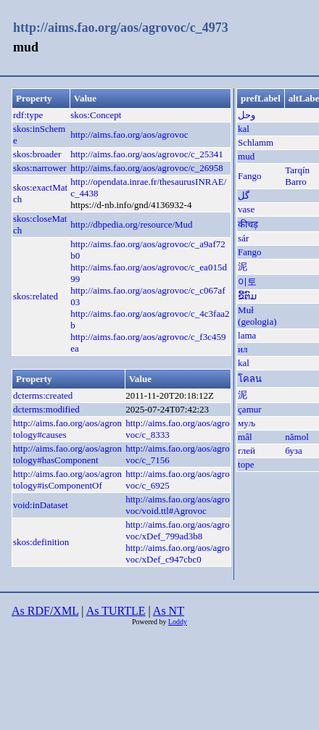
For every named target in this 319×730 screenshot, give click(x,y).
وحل (246, 114)
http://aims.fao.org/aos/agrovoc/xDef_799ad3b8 (177, 530)
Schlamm (255, 142)
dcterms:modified (46, 409)
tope (246, 464)
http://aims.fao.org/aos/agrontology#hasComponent (67, 454)
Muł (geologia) (257, 315)
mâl (245, 436)
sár (243, 238)
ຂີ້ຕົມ (247, 296)
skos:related (35, 296)
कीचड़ (248, 224)
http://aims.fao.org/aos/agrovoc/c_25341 (146, 154)
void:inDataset (40, 504)
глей (246, 450)
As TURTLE (116, 611)
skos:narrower (40, 167)
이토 (247, 281)
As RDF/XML (45, 611)
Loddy (177, 622)
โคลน (250, 378)
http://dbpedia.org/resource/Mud (131, 224)
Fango (250, 175)
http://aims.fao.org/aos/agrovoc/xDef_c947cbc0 (177, 553)
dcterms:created (42, 395)
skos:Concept (95, 114)
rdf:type (28, 114)
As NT (168, 611)
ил (242, 349)
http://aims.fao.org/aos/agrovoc (129, 134)
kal (243, 128)
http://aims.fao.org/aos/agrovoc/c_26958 (146, 167)
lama (247, 335)
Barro (296, 181)
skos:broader (37, 154)
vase (246, 209)
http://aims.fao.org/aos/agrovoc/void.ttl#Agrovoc (177, 505)
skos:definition (41, 541)
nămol (297, 436)
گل (243, 195)
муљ (246, 423)
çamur (249, 409)
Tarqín (297, 170)
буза (293, 450)
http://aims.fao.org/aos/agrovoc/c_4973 (120, 27)
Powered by (150, 622)
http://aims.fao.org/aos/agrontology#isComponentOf (67, 479)
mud (246, 156)
